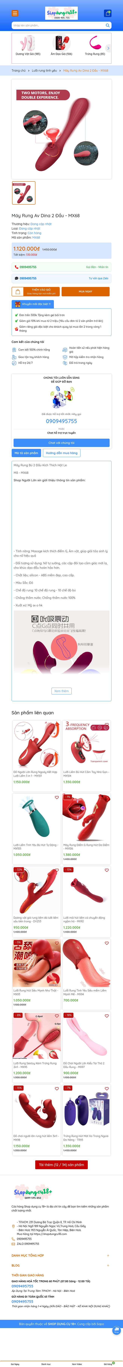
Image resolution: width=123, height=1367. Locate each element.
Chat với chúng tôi (61, 470)
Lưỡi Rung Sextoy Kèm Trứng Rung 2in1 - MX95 (35, 1092)
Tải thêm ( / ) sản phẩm (61, 1192)
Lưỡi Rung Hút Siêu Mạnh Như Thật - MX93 (36, 1020)
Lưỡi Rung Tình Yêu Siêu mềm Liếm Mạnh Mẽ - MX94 (85, 1020)
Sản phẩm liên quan (33, 740)
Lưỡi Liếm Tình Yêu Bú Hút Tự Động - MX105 (36, 874)
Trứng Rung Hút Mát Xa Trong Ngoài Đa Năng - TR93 (85, 1165)
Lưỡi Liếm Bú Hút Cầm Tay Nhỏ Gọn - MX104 (86, 801)
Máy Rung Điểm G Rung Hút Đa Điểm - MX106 (86, 874)
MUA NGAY (85, 319)
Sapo (100, 1351)
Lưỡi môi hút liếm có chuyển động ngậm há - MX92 (84, 947)
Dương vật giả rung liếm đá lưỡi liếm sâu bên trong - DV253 (36, 947)
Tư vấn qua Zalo (98, 305)
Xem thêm (61, 719)
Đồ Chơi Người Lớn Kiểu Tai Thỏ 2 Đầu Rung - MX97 (84, 1092)
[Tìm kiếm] (108, 25)
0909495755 (28, 294)
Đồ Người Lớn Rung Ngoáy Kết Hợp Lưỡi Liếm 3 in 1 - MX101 (35, 801)
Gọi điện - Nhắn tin (97, 294)
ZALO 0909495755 (28, 1271)
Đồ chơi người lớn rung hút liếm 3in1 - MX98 (36, 1165)
